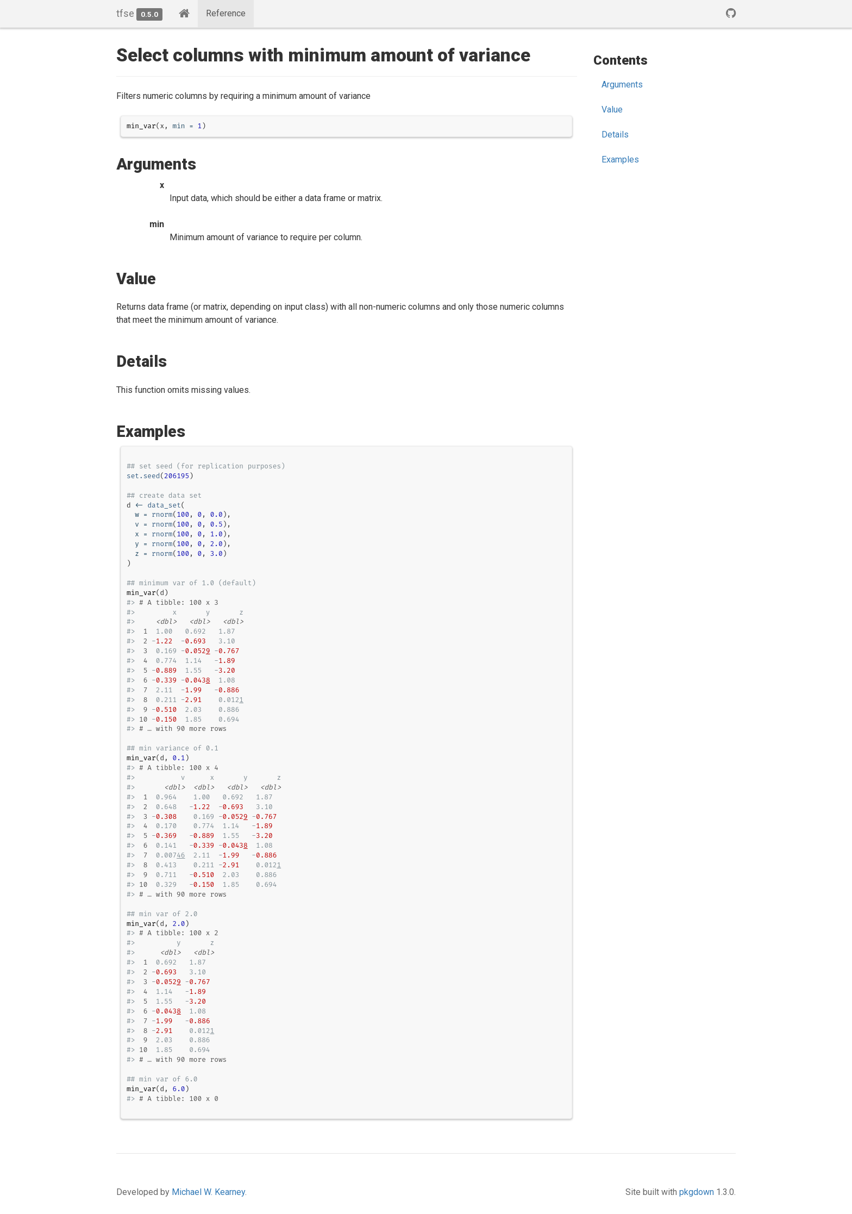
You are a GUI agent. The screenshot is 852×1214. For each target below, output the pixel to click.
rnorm (162, 514)
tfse (125, 13)
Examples (620, 159)
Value (612, 109)
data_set (163, 505)
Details (615, 134)
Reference (226, 13)
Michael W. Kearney (208, 1192)
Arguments (622, 84)
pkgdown (696, 1192)
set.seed (143, 475)
